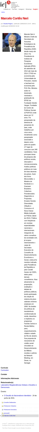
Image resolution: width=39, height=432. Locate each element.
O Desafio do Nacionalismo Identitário (17, 395)
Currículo (4, 368)
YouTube (14, 9)
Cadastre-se (6, 9)
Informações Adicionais (10, 378)
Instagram (21, 9)
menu (3, 12)
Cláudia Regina (8, 23)
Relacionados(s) (7, 382)
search (36, 12)
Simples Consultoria (26, 428)
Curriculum (5, 370)
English (35, 9)
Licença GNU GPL (29, 425)
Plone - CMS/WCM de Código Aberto (13, 423)
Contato (4, 374)
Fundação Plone (6, 425)
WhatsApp (29, 9)
